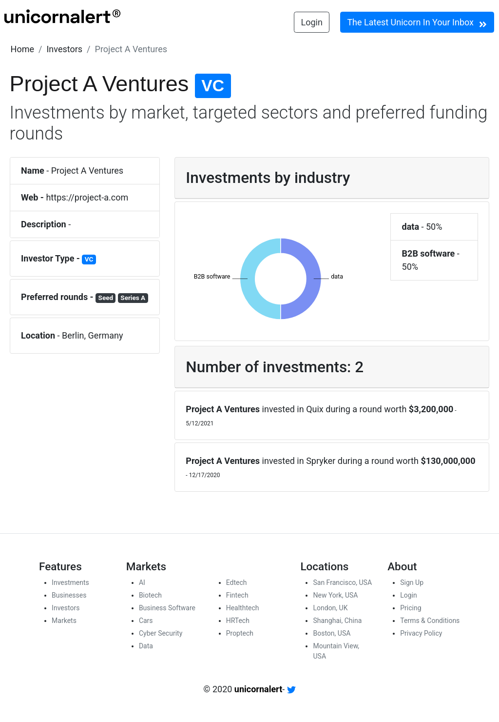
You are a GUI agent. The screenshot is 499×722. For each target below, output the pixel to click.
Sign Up (411, 582)
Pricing (410, 608)
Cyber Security (160, 633)
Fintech (237, 595)
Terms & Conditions (430, 620)
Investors (64, 49)
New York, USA (335, 595)
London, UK (330, 608)
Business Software (167, 608)
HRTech (238, 620)
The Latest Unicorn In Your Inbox (417, 23)
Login (312, 22)
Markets (64, 620)
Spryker (320, 461)
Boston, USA (331, 633)
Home (22, 49)
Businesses (69, 595)
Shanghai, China (337, 620)
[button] (22, 49)
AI (142, 582)
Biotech (150, 595)
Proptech (239, 633)
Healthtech (242, 608)
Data (146, 646)
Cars (146, 620)
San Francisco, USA (342, 582)
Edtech (236, 582)
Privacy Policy (421, 633)
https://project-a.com (87, 197)
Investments (70, 582)
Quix (315, 409)
